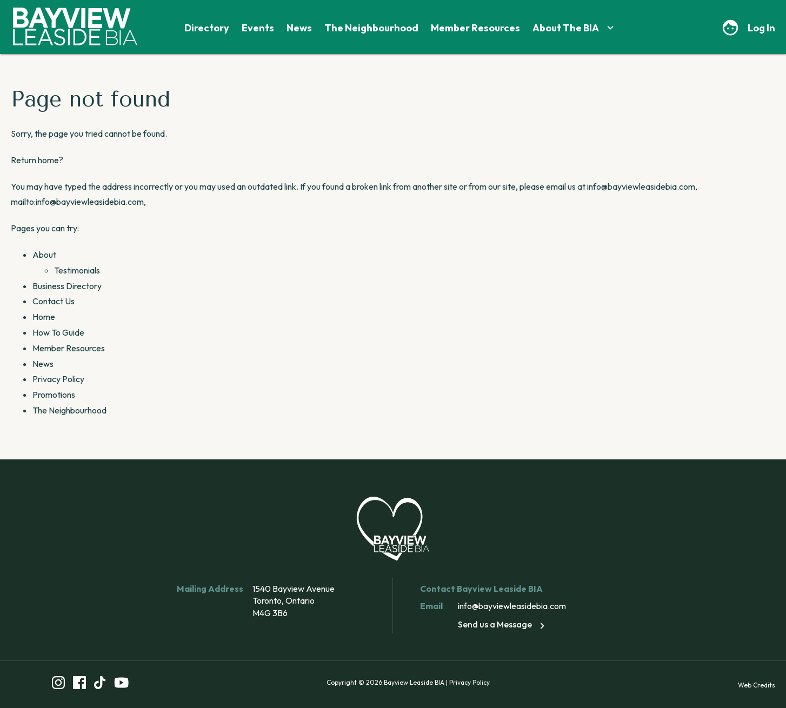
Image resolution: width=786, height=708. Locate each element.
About (44, 254)
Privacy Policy (58, 378)
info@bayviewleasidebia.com (512, 605)
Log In (761, 28)
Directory (206, 28)
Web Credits (756, 685)
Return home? (37, 160)
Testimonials (77, 270)
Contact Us (53, 301)
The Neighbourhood (371, 28)
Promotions (53, 394)
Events (258, 28)
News (299, 28)
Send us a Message (503, 624)
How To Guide (58, 332)
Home (43, 316)
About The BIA (574, 28)
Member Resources (475, 28)
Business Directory (67, 285)
